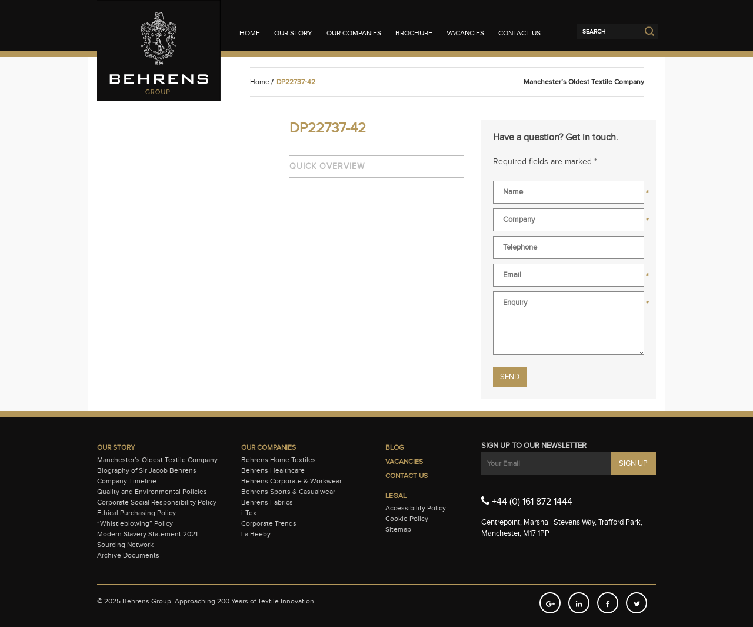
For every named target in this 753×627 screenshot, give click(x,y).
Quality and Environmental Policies (152, 491)
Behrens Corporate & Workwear (291, 481)
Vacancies (465, 33)
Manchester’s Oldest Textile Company (157, 460)
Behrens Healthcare (273, 470)
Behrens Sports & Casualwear (288, 491)
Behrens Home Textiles (278, 460)
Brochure (413, 33)
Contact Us (519, 33)
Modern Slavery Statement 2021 (147, 534)
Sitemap (398, 529)
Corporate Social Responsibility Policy (156, 502)
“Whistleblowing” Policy (135, 523)
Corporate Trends (268, 523)
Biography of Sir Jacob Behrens (146, 470)
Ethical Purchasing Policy (136, 513)
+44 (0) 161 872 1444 (526, 501)
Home (249, 33)
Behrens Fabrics (267, 502)
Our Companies (353, 33)
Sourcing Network (125, 544)
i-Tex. (249, 513)
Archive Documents (128, 555)
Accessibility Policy (415, 508)
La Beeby (256, 534)
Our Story (293, 33)
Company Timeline (126, 481)
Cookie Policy (406, 519)
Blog (394, 447)
